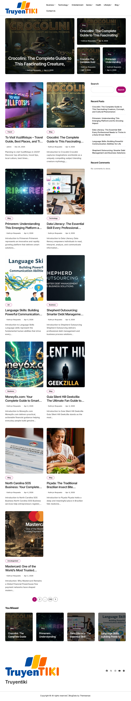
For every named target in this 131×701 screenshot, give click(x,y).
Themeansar (85, 697)
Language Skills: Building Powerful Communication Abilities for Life (22, 314)
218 (50, 600)
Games (89, 5)
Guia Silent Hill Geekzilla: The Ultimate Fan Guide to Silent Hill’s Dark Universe (64, 401)
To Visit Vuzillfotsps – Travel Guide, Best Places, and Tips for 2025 (24, 141)
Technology (63, 5)
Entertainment (77, 5)
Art (9, 305)
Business (50, 5)
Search (95, 83)
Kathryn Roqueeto (34, 70)
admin (9, 147)
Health (98, 5)
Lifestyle (108, 5)
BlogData (73, 697)
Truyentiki (16, 683)
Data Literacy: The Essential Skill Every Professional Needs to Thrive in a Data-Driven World (109, 132)
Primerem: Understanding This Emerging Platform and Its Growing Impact (24, 228)
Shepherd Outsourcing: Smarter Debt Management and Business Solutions (65, 314)
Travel (10, 132)
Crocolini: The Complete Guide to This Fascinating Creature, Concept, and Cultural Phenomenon (108, 109)
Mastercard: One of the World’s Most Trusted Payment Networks (20, 571)
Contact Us (50, 11)
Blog (117, 5)
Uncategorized (13, 562)
